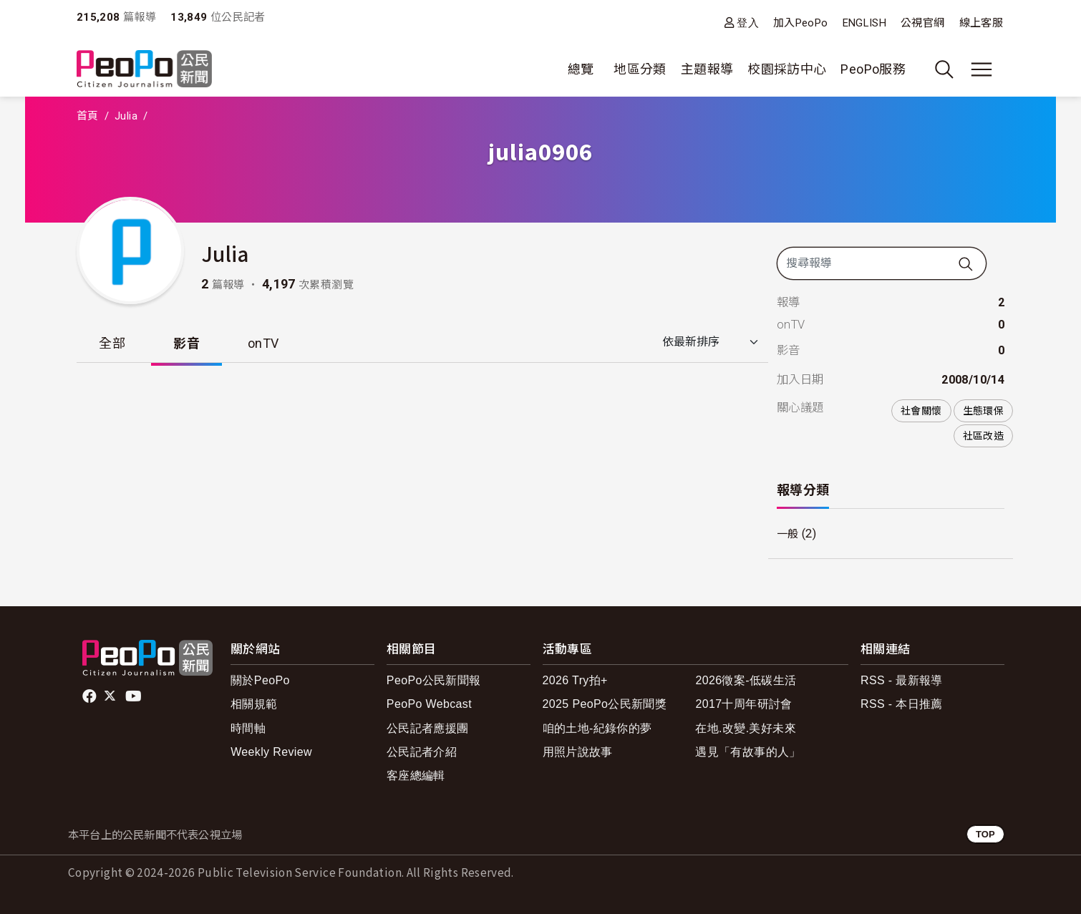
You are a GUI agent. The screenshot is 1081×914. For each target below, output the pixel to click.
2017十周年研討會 (743, 704)
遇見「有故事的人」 (747, 752)
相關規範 (254, 704)
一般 (788, 534)
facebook (90, 696)
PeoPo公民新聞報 (434, 680)
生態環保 (983, 411)
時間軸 (248, 728)
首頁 (88, 116)
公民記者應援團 (428, 728)
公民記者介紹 (422, 752)
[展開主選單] (981, 69)
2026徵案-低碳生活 (745, 680)
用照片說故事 (578, 752)
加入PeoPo (800, 22)
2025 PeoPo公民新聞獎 (604, 704)
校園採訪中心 (786, 69)
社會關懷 (921, 411)
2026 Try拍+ (575, 680)
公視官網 (922, 22)
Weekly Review (271, 752)
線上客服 (981, 22)
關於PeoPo (260, 680)
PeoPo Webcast (429, 704)
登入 (748, 22)
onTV (265, 343)
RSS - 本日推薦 (902, 704)
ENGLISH (865, 22)
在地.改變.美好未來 (745, 728)
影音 (188, 343)
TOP (985, 834)
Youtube (134, 696)
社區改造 (983, 436)
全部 (113, 343)
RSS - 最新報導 (902, 680)
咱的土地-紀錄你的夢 (597, 728)
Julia (126, 116)
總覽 (581, 69)
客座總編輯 (416, 775)
